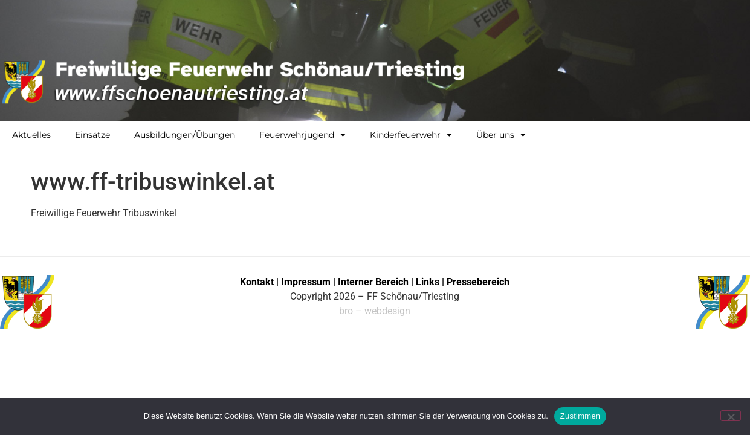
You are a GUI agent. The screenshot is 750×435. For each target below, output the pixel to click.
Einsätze (92, 134)
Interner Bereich (373, 282)
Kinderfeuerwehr (411, 134)
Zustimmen (580, 415)
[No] (730, 415)
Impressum (307, 282)
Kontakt (257, 282)
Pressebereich (478, 282)
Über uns (501, 134)
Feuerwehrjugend (302, 134)
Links (427, 282)
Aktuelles (31, 134)
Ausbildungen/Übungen (184, 134)
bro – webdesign (374, 311)
